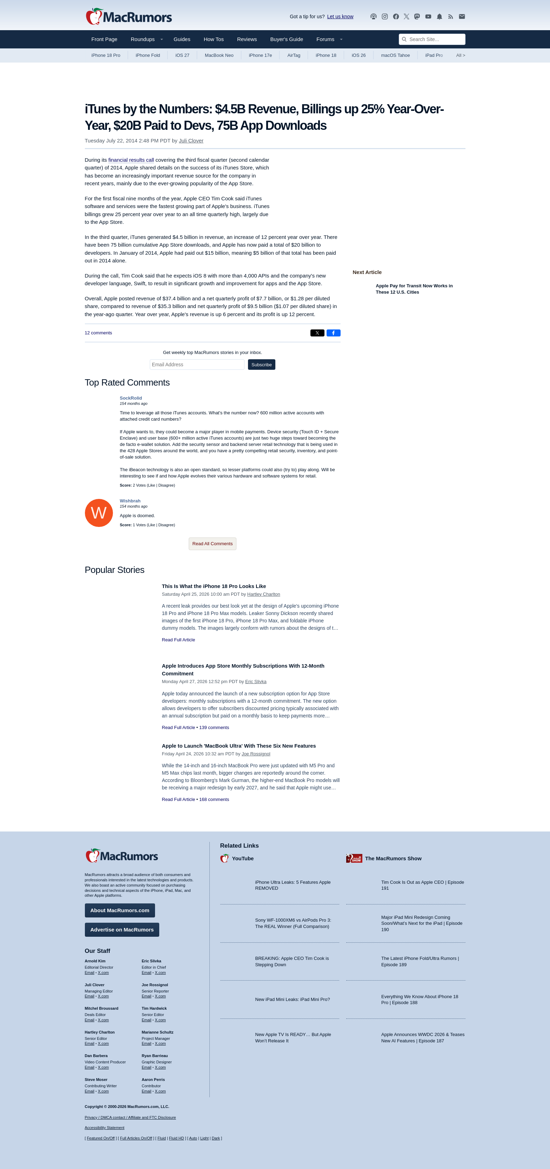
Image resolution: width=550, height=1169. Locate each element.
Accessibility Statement (105, 1128)
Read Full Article (178, 639)
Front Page (105, 39)
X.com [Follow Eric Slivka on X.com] (160, 970)
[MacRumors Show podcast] (373, 16)
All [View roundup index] (460, 55)
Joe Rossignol (256, 753)
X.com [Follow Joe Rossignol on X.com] (160, 993)
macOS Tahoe (395, 55)
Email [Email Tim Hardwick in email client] (147, 1017)
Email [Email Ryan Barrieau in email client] (147, 1065)
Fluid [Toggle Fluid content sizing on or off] (161, 1138)
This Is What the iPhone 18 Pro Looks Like (222, 586)
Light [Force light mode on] (204, 1138)
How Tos (214, 39)
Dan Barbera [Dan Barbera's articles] (96, 1053)
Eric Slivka (256, 681)
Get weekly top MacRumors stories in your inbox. (212, 352)
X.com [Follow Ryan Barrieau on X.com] (160, 1065)
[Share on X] (317, 332)
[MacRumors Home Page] (129, 17)
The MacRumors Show (393, 856)
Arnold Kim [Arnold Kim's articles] (95, 958)
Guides (182, 39)
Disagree (166, 485)
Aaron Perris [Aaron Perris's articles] (153, 1077)
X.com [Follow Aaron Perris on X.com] (160, 1088)
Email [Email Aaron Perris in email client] (147, 1088)
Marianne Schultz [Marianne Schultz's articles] (157, 1029)
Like (151, 485)
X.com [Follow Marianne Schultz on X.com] (160, 1041)
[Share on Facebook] (334, 332)
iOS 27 (182, 55)
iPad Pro (434, 55)
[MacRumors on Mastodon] (417, 16)
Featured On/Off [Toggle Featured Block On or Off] (101, 1138)
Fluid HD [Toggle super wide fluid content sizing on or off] (176, 1138)
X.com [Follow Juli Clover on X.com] (103, 993)
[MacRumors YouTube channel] (428, 16)
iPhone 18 (326, 55)
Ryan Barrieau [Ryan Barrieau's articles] (155, 1053)
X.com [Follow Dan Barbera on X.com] (103, 1065)
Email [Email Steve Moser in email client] (90, 1088)
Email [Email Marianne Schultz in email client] (147, 1041)
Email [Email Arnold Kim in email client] (90, 970)
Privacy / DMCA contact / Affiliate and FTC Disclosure (130, 1117)
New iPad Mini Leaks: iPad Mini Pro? (292, 997)
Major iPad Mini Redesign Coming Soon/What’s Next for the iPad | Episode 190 (422, 920)
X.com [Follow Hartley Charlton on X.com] (103, 1041)
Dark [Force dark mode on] (216, 1138)
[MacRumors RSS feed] (450, 16)
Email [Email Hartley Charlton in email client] (90, 1041)
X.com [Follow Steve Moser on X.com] (103, 1088)
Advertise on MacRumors (122, 927)
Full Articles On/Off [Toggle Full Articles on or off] (136, 1138)
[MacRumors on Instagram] (384, 16)
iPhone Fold (148, 55)
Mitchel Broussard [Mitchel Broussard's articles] (102, 1006)
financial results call (131, 160)
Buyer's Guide (286, 39)
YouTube (243, 856)
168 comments (214, 799)
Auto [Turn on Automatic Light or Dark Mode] (193, 1138)
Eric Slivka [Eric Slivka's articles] (151, 958)
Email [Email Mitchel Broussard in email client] (90, 1017)
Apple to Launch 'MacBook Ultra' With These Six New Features (251, 745)
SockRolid (131, 398)
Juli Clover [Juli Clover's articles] (95, 982)
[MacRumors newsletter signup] (461, 16)
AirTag (293, 55)
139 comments (214, 727)
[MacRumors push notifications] (439, 16)
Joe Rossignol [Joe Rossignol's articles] (155, 982)
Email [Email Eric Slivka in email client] (147, 970)
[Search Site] (432, 39)
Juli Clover (191, 140)
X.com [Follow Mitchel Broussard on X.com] (103, 1017)
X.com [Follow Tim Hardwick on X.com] (160, 1017)
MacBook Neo (219, 55)
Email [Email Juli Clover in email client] (90, 993)
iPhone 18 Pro (106, 55)
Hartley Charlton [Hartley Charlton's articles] (100, 1029)
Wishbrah (130, 500)
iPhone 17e (260, 55)
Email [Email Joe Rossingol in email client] (147, 993)
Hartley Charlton (263, 594)
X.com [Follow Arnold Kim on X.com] (103, 970)
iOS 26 (359, 55)
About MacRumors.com (119, 908)
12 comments (98, 332)
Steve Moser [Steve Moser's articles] (96, 1077)
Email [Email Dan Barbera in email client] (90, 1065)
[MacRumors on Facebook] (396, 16)
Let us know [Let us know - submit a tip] (340, 16)
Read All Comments (213, 543)
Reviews (247, 39)
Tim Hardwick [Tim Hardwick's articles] (154, 1006)
